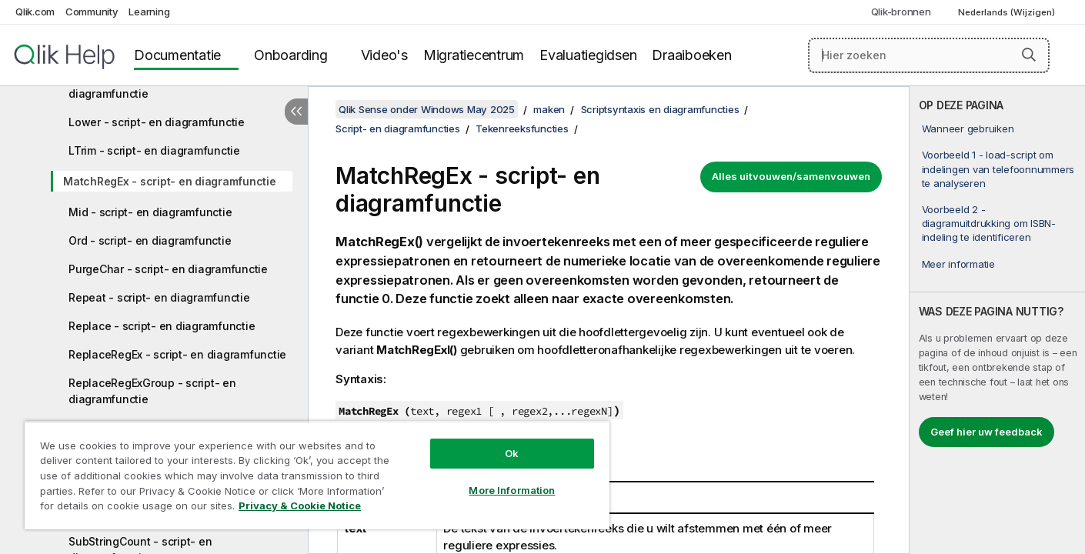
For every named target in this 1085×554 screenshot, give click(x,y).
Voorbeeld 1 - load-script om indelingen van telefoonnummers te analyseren (998, 169)
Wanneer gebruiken (968, 128)
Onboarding (291, 55)
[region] (317, 475)
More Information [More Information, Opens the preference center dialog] (512, 490)
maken (549, 109)
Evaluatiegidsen (587, 55)
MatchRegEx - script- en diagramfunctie (169, 181)
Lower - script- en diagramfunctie (156, 121)
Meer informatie (958, 264)
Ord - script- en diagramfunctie (149, 240)
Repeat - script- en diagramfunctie (159, 297)
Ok (512, 453)
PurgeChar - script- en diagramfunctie (168, 268)
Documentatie (177, 55)
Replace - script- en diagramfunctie (161, 325)
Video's (384, 55)
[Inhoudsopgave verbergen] (296, 111)
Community (92, 11)
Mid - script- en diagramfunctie (150, 212)
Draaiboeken (691, 55)
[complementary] (997, 320)
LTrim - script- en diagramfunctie (154, 150)
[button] (1028, 54)
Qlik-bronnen (901, 11)
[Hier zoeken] (929, 55)
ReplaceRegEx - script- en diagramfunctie (177, 354)
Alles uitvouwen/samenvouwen (791, 176)
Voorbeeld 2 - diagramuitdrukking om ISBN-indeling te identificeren (989, 223)
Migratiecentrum (473, 55)
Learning (149, 11)
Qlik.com (35, 11)
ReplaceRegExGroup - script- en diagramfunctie (152, 390)
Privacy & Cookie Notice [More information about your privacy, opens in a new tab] (300, 505)
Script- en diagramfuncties (398, 128)
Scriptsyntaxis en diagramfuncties (660, 109)
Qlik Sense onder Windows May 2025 (427, 109)
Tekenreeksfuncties (522, 128)
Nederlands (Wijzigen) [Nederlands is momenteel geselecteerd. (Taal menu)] (1007, 12)
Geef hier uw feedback (986, 432)
